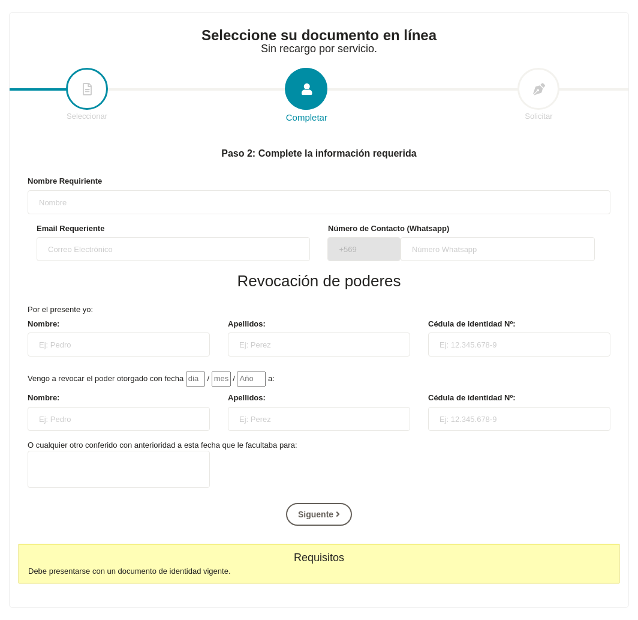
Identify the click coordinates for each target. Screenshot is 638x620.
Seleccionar (87, 95)
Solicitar (538, 95)
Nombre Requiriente (65, 180)
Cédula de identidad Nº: (472, 323)
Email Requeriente (70, 228)
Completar (306, 95)
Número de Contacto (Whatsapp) (388, 228)
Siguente (319, 514)
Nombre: (43, 323)
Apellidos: (247, 323)
